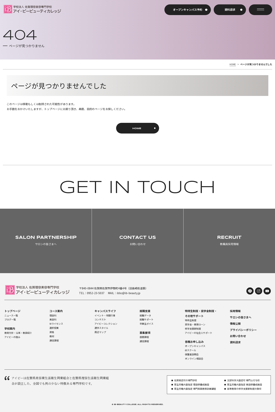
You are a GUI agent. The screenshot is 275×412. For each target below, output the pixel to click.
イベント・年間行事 (105, 315)
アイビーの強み (12, 337)
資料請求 (235, 342)
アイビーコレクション (106, 323)
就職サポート (146, 319)
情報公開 (235, 323)
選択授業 (54, 328)
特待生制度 (190, 320)
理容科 (52, 315)
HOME (233, 64)
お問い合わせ (238, 336)
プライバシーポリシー (243, 330)
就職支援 (145, 311)
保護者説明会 (192, 354)
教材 (51, 336)
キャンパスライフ (105, 311)
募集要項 (145, 333)
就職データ (145, 315)
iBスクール (190, 350)
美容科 (52, 319)
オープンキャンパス (195, 346)
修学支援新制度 (193, 328)
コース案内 (56, 311)
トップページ (12, 311)
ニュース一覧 (11, 315)
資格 (51, 332)
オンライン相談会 (194, 358)
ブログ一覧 (10, 319)
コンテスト (100, 319)
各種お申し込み (194, 342)
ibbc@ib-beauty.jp (128, 293)
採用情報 (235, 311)
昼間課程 (144, 337)
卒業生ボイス (146, 323)
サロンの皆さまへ (240, 317)
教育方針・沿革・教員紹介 (18, 333)
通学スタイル (101, 328)
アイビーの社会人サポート (198, 333)
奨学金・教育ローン (195, 324)
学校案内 (9, 328)
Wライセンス (56, 323)
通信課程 (54, 340)
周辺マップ (100, 332)
